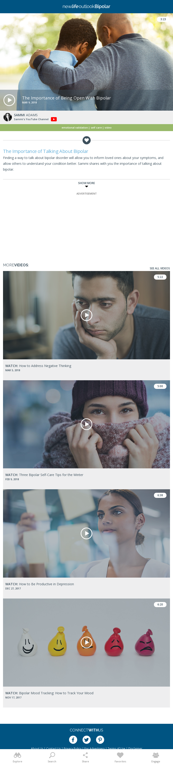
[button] (9, 100)
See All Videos (160, 268)
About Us (37, 749)
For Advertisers (94, 749)
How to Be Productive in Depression (39, 584)
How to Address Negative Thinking (38, 366)
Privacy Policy (72, 749)
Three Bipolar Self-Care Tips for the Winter (44, 475)
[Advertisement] (86, 225)
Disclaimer (135, 749)
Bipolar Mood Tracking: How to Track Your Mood (49, 693)
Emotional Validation (75, 127)
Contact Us (53, 749)
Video (108, 127)
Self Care (96, 127)
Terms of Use (116, 749)
